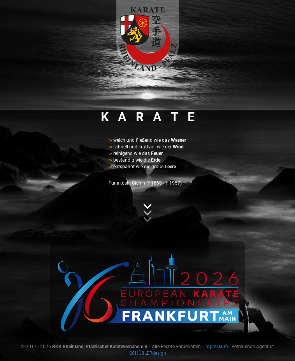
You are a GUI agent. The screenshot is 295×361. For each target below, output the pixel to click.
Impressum (216, 346)
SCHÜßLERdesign (147, 353)
